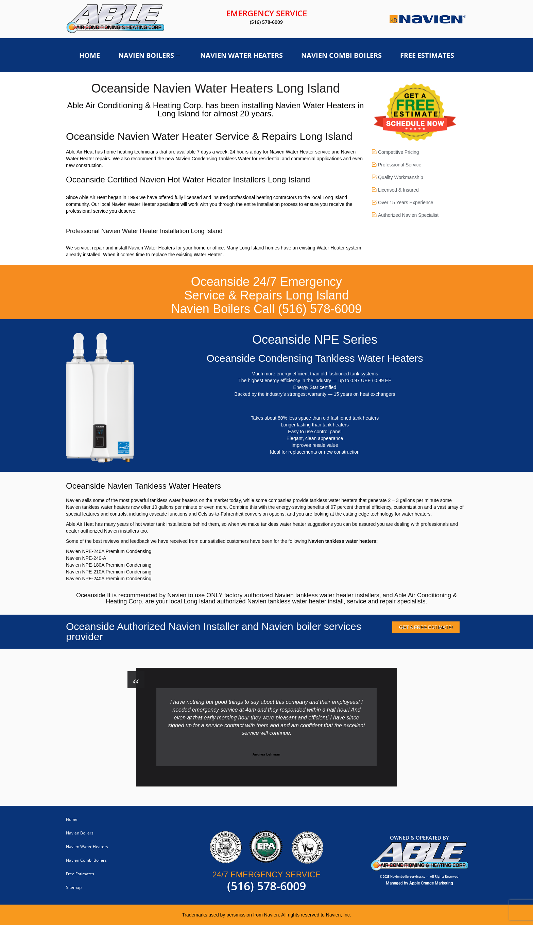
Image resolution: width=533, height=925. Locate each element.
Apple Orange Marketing (431, 883)
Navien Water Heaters (241, 55)
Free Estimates (427, 55)
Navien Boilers (149, 55)
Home (89, 55)
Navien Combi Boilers (341, 55)
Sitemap (74, 887)
